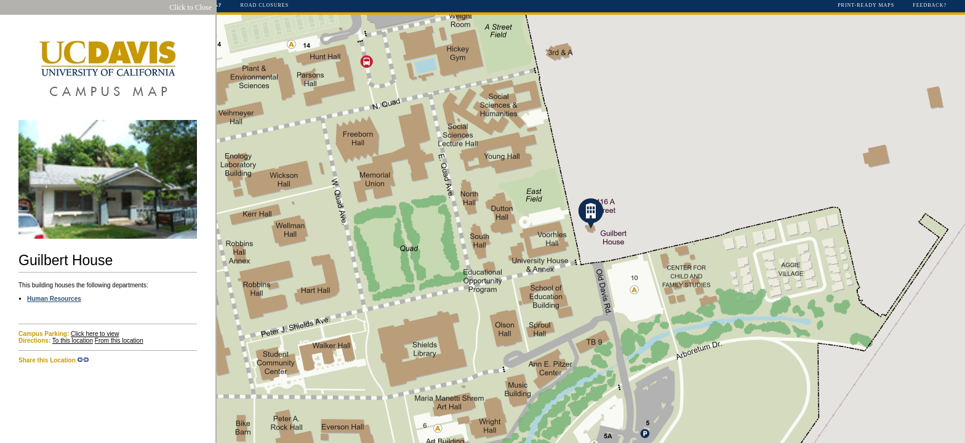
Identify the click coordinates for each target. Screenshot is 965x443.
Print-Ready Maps (866, 5)
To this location (72, 340)
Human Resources (54, 298)
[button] (591, 213)
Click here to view (95, 333)
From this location (119, 340)
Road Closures (265, 5)
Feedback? (930, 5)
